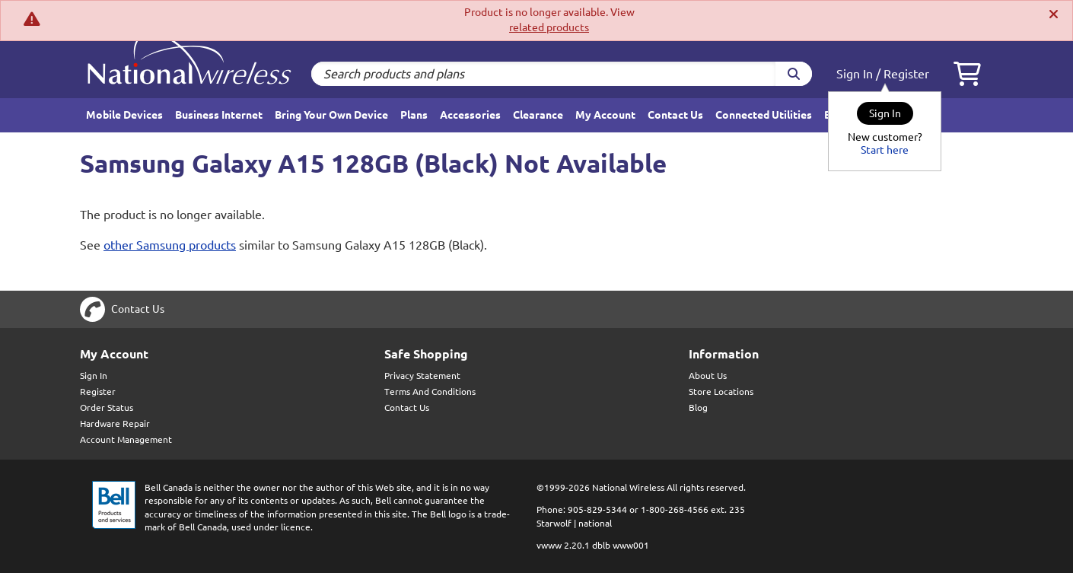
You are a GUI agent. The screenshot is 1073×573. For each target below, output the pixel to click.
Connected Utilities (763, 115)
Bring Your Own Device (331, 115)
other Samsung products (169, 245)
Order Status (106, 407)
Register (906, 74)
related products (549, 27)
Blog (698, 407)
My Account (605, 115)
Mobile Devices (124, 115)
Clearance (538, 115)
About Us (708, 375)
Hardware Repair (115, 423)
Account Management (126, 439)
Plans (414, 115)
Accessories (470, 115)
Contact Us (675, 115)
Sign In (854, 74)
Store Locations (721, 391)
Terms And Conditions (430, 391)
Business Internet (219, 115)
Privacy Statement (422, 375)
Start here (885, 150)
